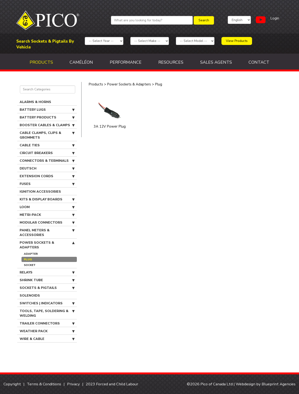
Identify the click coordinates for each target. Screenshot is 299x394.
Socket (30, 265)
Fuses (47, 184)
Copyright (12, 384)
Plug (28, 259)
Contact (259, 62)
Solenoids (30, 295)
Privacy (73, 384)
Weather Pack (47, 331)
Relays (47, 272)
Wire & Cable (47, 339)
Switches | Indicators (47, 303)
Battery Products (47, 117)
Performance (126, 62)
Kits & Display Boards (47, 199)
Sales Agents (216, 62)
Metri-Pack (47, 215)
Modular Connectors (47, 222)
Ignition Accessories (40, 191)
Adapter (31, 254)
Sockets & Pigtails (47, 288)
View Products (237, 41)
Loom (47, 207)
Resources (170, 62)
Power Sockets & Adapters (47, 245)
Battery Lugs (47, 109)
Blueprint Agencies (278, 384)
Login (274, 18)
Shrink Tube (47, 280)
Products (41, 62)
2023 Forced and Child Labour (112, 384)
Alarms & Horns (35, 102)
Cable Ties (47, 145)
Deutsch (47, 168)
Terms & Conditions (44, 384)
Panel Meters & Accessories (47, 232)
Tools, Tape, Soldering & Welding (47, 313)
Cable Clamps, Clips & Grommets (47, 135)
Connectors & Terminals (47, 160)
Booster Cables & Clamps (47, 125)
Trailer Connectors (47, 323)
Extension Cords (47, 176)
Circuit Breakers (47, 153)
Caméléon (81, 62)
